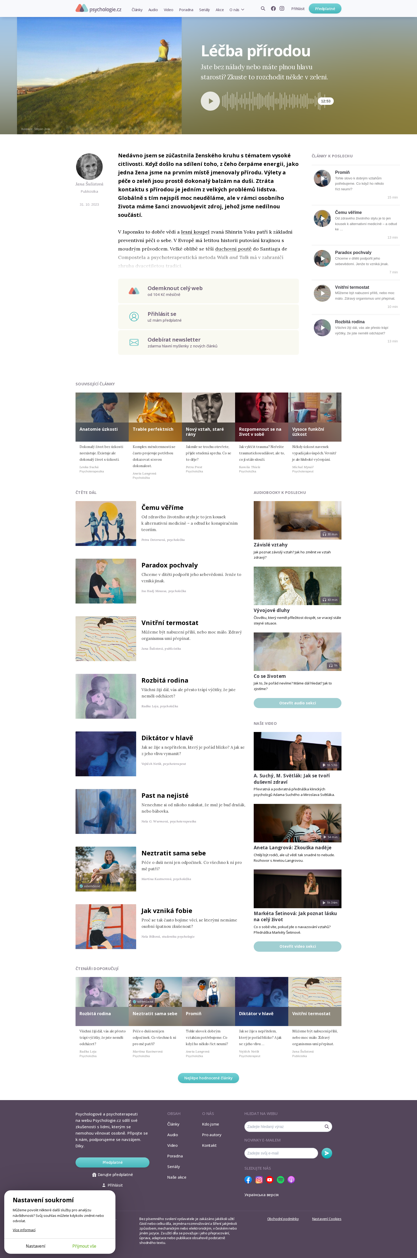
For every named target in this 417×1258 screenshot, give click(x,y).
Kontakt (209, 1145)
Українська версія (261, 1194)
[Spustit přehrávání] (210, 101)
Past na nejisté (165, 795)
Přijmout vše (84, 1246)
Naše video (265, 723)
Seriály (204, 9)
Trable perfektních (153, 429)
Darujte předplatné (112, 1174)
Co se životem (270, 676)
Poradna (186, 9)
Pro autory (212, 1134)
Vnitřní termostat (352, 287)
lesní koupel (195, 232)
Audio (153, 9)
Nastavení (35, 1246)
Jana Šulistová (89, 184)
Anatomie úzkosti (99, 429)
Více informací (24, 1229)
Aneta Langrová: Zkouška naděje (292, 848)
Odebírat (327, 1153)
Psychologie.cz (98, 8)
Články (137, 9)
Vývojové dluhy (272, 610)
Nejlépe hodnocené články (208, 1077)
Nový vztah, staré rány (205, 431)
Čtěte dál (86, 492)
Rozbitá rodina (350, 322)
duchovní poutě (233, 249)
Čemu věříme (348, 212)
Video (168, 9)
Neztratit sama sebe (173, 852)
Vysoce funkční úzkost (308, 431)
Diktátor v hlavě (167, 737)
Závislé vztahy (271, 545)
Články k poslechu (332, 155)
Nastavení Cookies (326, 1218)
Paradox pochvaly (353, 252)
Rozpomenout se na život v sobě (260, 431)
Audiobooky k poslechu (280, 492)
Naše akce (176, 1177)
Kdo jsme (210, 1124)
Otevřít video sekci (298, 946)
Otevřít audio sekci (297, 702)
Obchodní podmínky (283, 1218)
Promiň (342, 172)
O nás (234, 9)
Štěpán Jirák (42, 129)
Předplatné (325, 8)
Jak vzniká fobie (166, 910)
